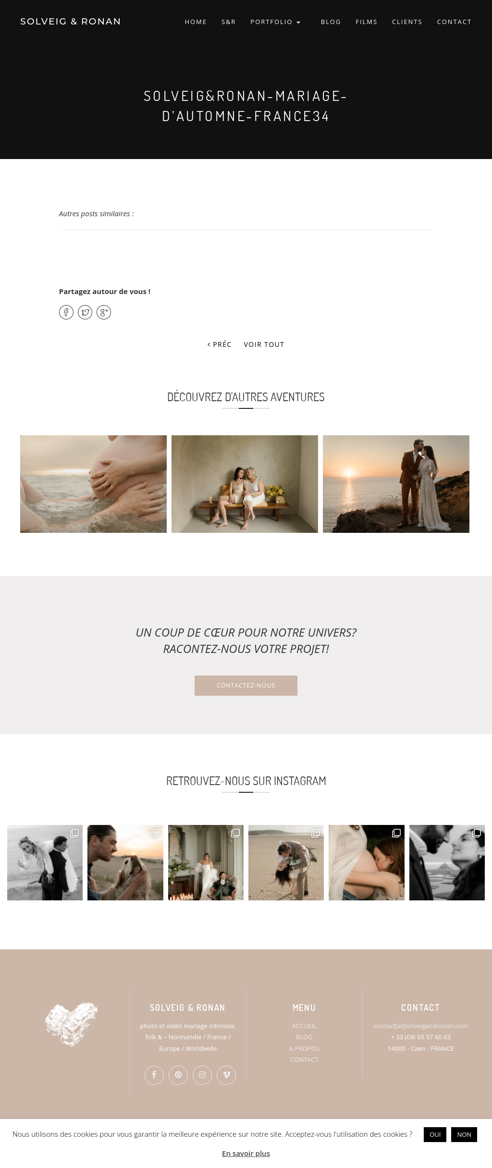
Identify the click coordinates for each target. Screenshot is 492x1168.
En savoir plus (246, 1153)
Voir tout (264, 344)
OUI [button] (435, 1134)
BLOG (331, 21)
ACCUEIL (304, 1025)
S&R (228, 21)
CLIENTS (407, 21)
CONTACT (454, 21)
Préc (220, 344)
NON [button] (464, 1134)
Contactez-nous (246, 685)
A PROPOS (304, 1048)
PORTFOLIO (275, 21)
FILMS (367, 21)
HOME (195, 21)
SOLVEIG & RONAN (71, 21)
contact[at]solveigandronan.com (420, 1025)
